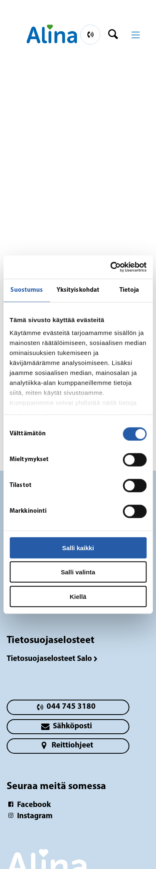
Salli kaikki (78, 547)
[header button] (116, 34)
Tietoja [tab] (129, 290)
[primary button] (90, 35)
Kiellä (77, 596)
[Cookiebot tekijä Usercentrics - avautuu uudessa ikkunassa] (111, 267)
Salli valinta (78, 572)
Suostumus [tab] (26, 290)
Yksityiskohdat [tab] (78, 290)
